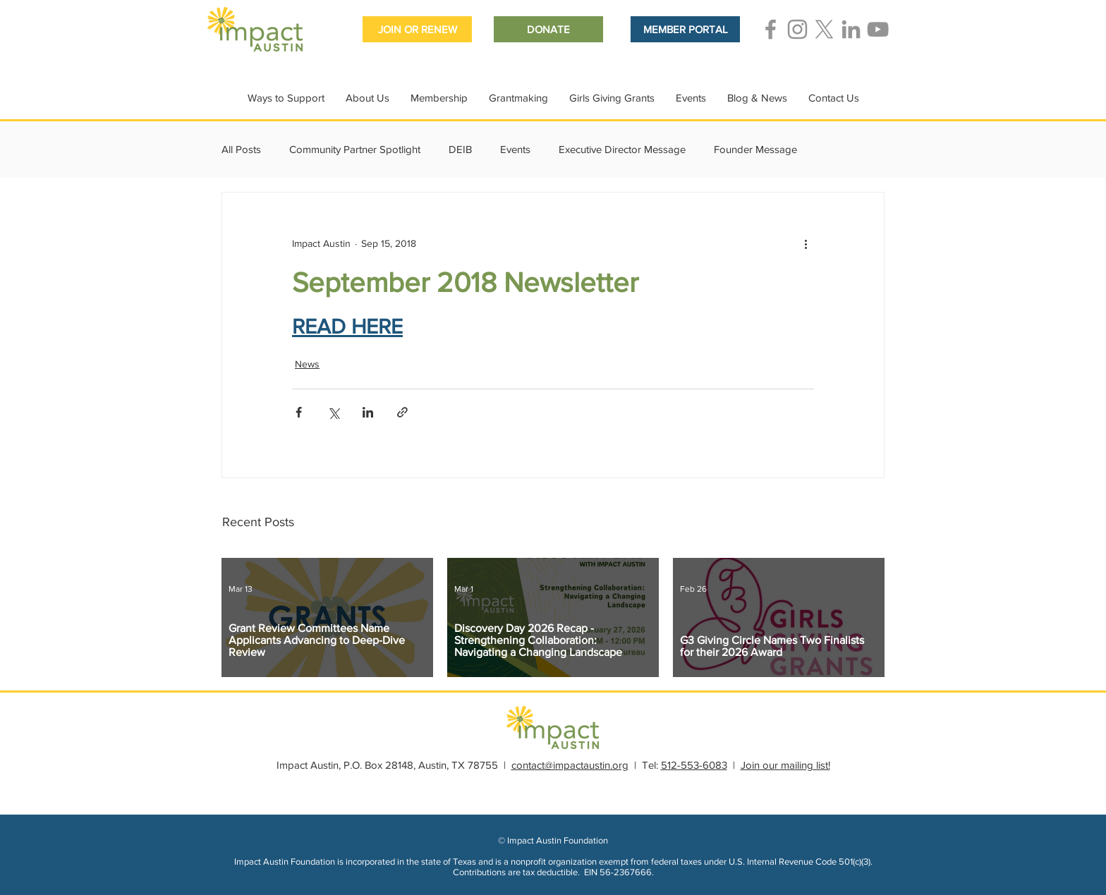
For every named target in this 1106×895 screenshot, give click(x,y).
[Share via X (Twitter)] (333, 412)
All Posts (241, 149)
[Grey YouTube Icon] (878, 29)
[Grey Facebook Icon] (771, 29)
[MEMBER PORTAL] (685, 29)
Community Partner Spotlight (354, 149)
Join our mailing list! (785, 765)
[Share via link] (402, 412)
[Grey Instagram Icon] (797, 29)
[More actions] (805, 243)
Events (515, 149)
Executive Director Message (622, 149)
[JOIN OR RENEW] (417, 29)
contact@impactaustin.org (569, 765)
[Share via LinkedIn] (368, 412)
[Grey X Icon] (824, 29)
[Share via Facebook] (298, 412)
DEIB (460, 149)
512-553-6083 (694, 765)
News (307, 364)
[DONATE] (548, 29)
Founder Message (755, 149)
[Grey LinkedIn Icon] (851, 29)
